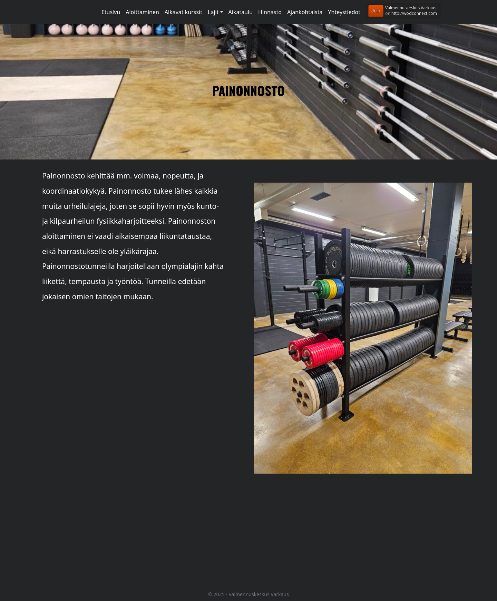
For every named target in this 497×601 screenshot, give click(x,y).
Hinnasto (270, 12)
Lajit (213, 12)
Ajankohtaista (305, 12)
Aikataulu (240, 12)
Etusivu (110, 12)
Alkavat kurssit (183, 12)
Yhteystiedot (344, 12)
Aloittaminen (142, 12)
